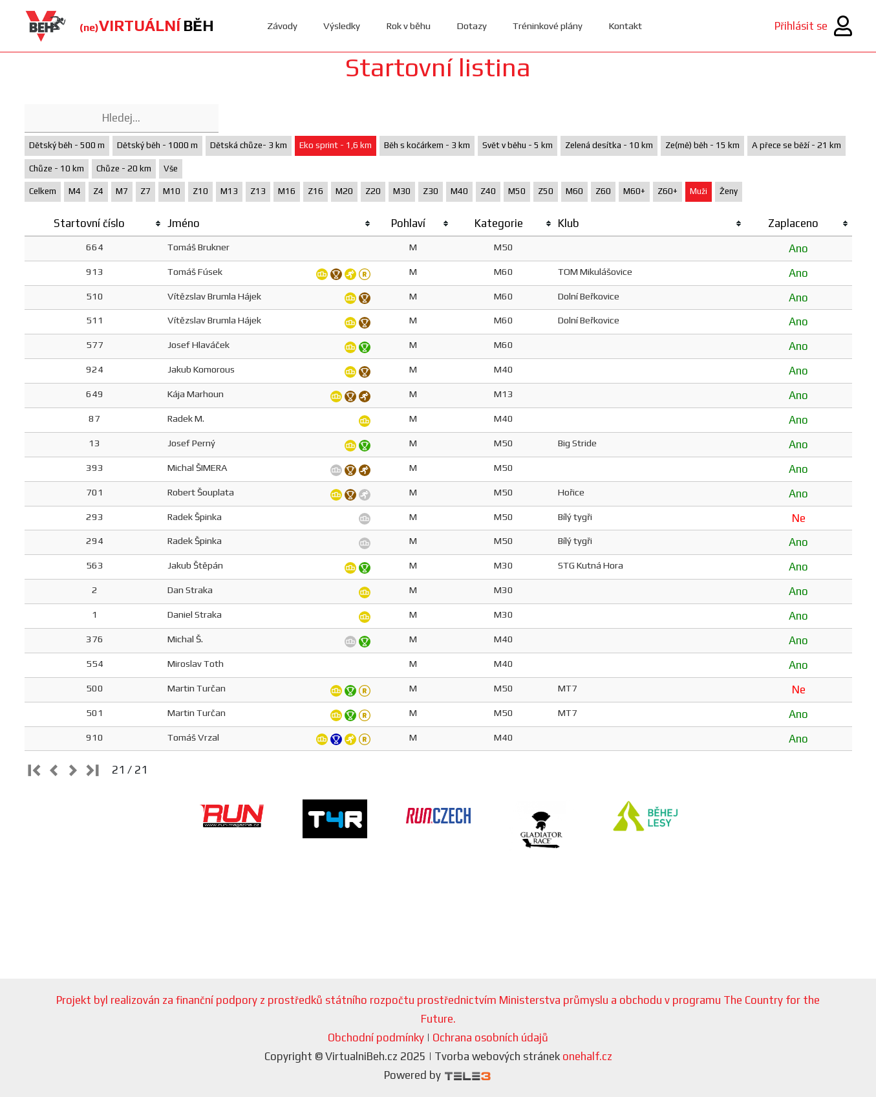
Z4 (98, 191)
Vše (171, 168)
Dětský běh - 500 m (67, 145)
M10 (171, 191)
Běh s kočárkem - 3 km (427, 145)
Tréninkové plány (548, 25)
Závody (282, 25)
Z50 (545, 191)
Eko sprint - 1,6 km (335, 145)
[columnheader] (95, 224)
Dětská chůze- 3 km (248, 145)
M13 (229, 191)
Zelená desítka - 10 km (609, 145)
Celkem (42, 191)
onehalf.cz (587, 1056)
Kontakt (626, 25)
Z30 (430, 191)
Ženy (729, 191)
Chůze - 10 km (56, 168)
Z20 (373, 191)
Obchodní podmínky (376, 1037)
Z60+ (667, 191)
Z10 (200, 191)
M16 (286, 191)
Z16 (315, 191)
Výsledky (341, 25)
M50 (517, 191)
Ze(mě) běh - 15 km (702, 145)
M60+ (634, 191)
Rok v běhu (408, 25)
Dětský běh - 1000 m (157, 145)
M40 (459, 191)
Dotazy (471, 25)
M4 (75, 191)
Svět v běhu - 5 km (517, 145)
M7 (122, 191)
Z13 (258, 191)
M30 (402, 191)
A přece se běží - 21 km (796, 145)
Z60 (603, 191)
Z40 (488, 191)
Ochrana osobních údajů (490, 1037)
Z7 (145, 191)
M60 (574, 191)
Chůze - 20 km (123, 168)
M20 (344, 191)
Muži (698, 191)
